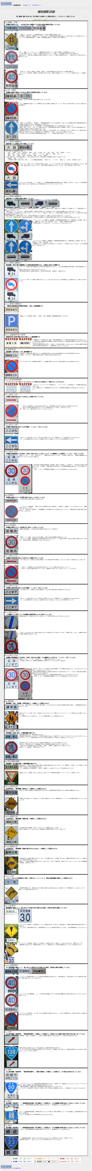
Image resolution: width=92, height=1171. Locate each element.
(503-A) (7, 142)
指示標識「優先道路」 (65, 772)
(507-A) (7, 556)
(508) (6, 701)
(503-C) (7, 263)
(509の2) (7, 786)
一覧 (20, 1158)
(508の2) (7, 731)
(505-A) (7, 394)
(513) (6, 1101)
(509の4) (7, 846)
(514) (6, 1125)
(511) (6, 1032)
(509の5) (7, 876)
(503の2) (7, 335)
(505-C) (7, 451)
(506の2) (7, 525)
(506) (6, 495)
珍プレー (29, 1158)
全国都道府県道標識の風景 (26, 1083)
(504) (6, 349)
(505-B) (7, 425)
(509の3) (7, 816)
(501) (6, 22)
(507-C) (7, 612)
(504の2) (7, 380)
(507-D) (7, 655)
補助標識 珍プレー (37, 5)
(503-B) (7, 196)
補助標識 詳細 (17, 5)
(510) (6, 906)
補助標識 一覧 (26, 5)
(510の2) (7, 965)
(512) (6, 1069)
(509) (6, 761)
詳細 (24, 1158)
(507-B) (7, 586)
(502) (6, 90)
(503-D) (7, 304)
